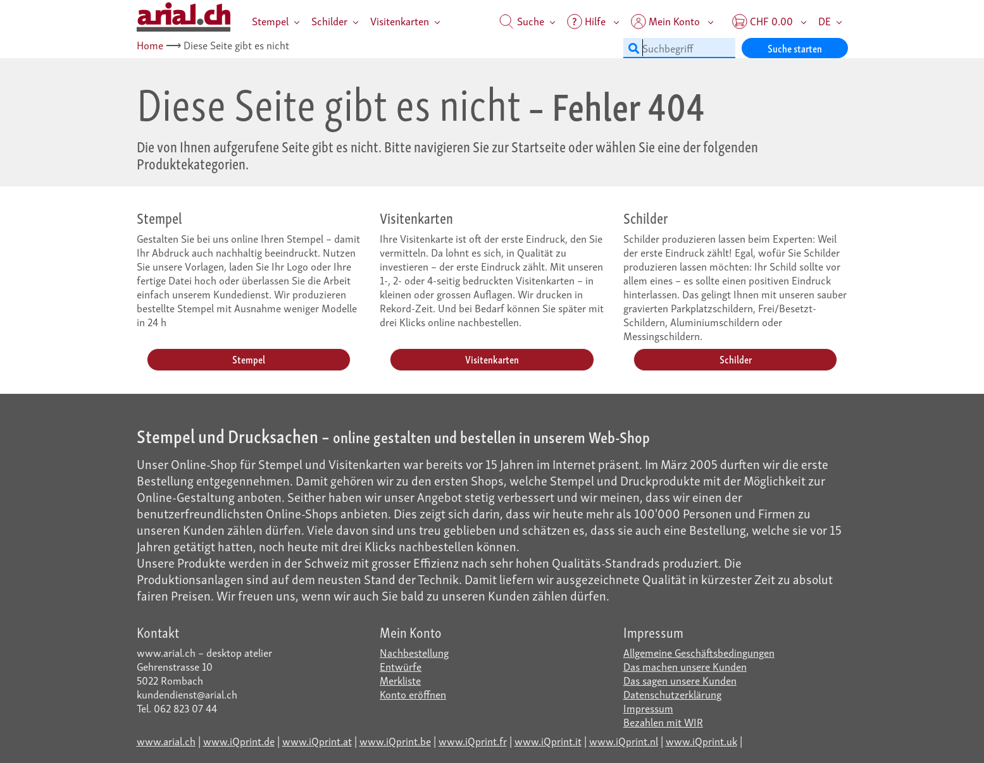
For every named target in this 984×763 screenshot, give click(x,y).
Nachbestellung (414, 652)
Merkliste (400, 679)
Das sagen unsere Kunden (680, 679)
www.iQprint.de (239, 740)
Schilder (329, 20)
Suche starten (795, 47)
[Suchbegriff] (679, 48)
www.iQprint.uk (701, 740)
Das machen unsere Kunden (685, 665)
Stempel (270, 20)
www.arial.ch (166, 740)
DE (824, 20)
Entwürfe (400, 665)
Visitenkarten (399, 20)
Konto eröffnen (413, 693)
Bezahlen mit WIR (663, 721)
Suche (521, 20)
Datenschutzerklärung (672, 693)
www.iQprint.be (395, 740)
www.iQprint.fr (473, 740)
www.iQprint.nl (623, 740)
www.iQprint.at (317, 740)
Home (150, 44)
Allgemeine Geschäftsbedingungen (699, 652)
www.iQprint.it (548, 740)
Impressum (648, 707)
